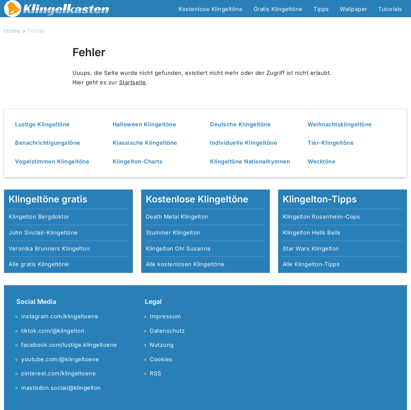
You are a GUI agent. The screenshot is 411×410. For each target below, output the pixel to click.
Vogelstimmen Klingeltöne (52, 161)
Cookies (161, 359)
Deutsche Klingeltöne (240, 124)
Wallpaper (353, 9)
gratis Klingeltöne (45, 264)
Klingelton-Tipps (317, 264)
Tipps (321, 9)
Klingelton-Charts (138, 161)
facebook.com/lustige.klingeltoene (69, 345)
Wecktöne (321, 161)
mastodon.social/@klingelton (61, 388)
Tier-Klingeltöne (331, 143)
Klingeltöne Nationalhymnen (250, 161)
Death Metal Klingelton (177, 216)
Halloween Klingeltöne (144, 124)
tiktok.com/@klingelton (52, 331)
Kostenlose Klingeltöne (210, 9)
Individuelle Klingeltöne (243, 143)
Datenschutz (167, 331)
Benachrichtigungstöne (47, 143)
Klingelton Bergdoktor (39, 216)
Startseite (132, 82)
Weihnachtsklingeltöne (340, 124)
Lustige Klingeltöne (42, 124)
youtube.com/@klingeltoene (60, 359)
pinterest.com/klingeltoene (58, 373)
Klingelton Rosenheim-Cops (321, 216)
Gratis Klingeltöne (278, 9)
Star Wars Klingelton (311, 248)
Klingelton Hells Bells (312, 232)
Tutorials (390, 9)
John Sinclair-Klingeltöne (43, 232)
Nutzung (162, 345)
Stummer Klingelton (173, 232)
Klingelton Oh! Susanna (178, 248)
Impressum (165, 316)
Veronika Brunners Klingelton (49, 248)
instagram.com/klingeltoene (59, 316)
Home (12, 31)
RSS (155, 373)
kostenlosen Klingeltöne (191, 264)
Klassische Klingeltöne (145, 143)
